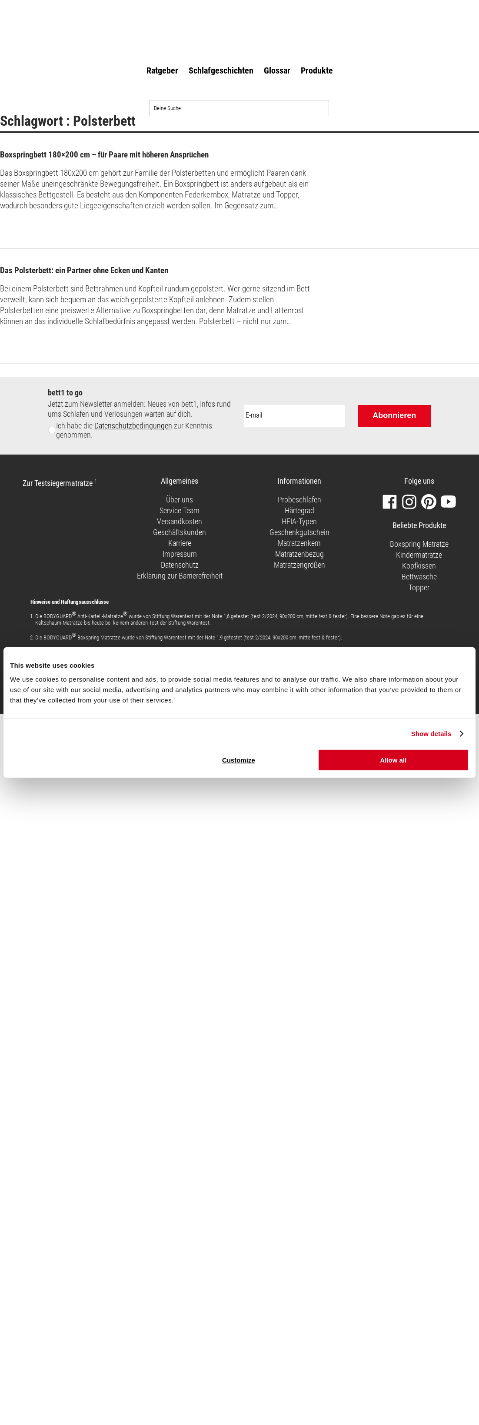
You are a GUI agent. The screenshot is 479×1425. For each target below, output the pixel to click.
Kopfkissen (419, 565)
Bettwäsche (419, 576)
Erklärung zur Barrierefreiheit (180, 575)
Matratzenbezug (299, 554)
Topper (419, 587)
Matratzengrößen (299, 564)
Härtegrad (299, 510)
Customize (238, 759)
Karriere (179, 543)
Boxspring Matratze (419, 544)
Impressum (180, 554)
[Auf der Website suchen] (239, 108)
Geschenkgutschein (299, 532)
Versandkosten (179, 521)
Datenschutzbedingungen (133, 425)
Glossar (277, 70)
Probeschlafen (299, 499)
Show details (431, 733)
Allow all (393, 759)
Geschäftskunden (179, 532)
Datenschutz (180, 564)
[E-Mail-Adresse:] (294, 416)
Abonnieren (394, 415)
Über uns (179, 499)
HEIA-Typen (299, 521)
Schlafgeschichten (221, 70)
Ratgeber (162, 70)
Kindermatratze (419, 554)
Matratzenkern (299, 543)
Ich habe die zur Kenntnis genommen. (134, 430)
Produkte (317, 70)
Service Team (180, 510)
